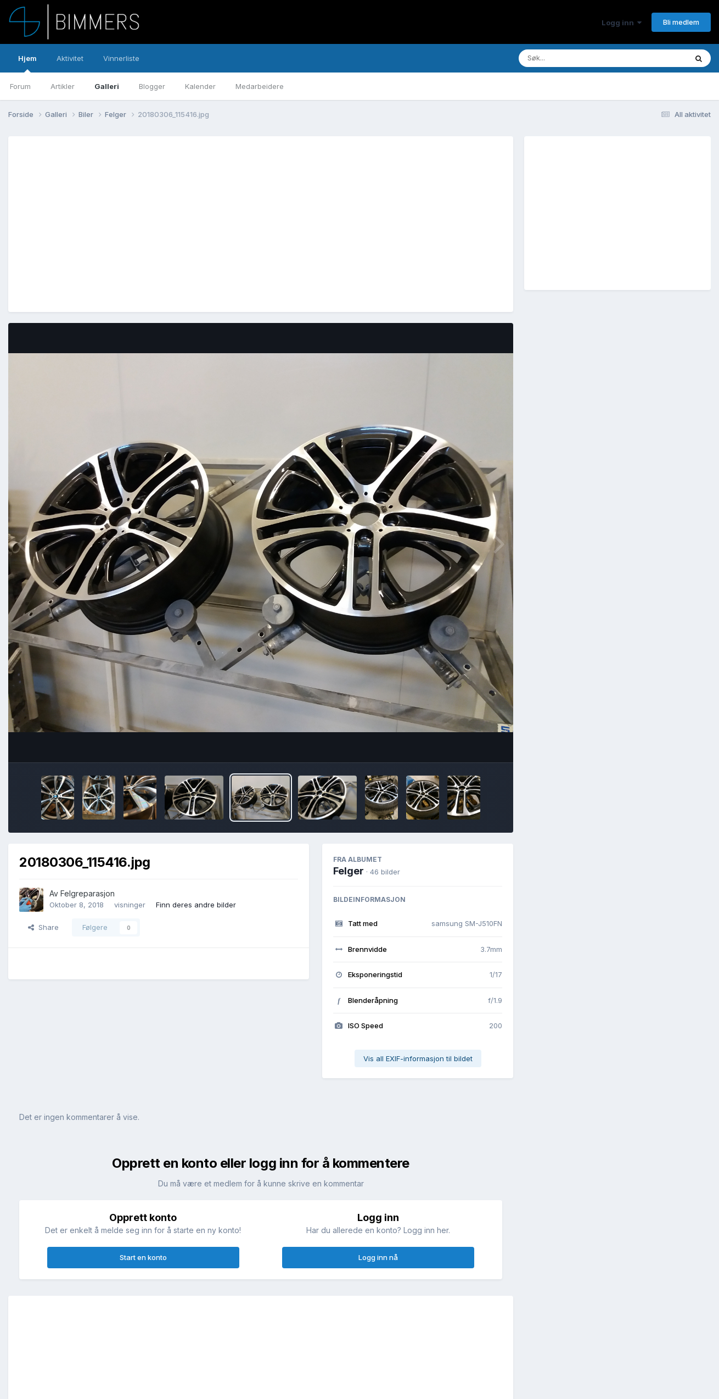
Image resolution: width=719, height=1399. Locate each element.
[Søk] (574, 58)
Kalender (200, 86)
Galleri (106, 86)
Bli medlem (681, 22)
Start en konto (143, 1257)
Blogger (152, 86)
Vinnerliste (121, 58)
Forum (20, 86)
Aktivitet (70, 58)
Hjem (27, 63)
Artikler (62, 86)
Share (43, 927)
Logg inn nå (378, 1257)
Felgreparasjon (87, 893)
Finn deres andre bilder (196, 904)
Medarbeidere (259, 86)
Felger (348, 871)
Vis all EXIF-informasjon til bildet (418, 1058)
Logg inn (622, 22)
